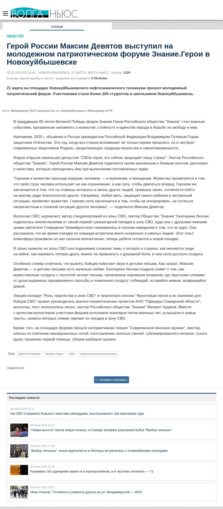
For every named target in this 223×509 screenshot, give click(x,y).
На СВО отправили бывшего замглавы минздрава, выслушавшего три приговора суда (77, 413)
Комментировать (112, 380)
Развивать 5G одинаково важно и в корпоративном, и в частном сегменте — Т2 (92, 471)
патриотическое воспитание (98, 353)
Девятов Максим (29, 353)
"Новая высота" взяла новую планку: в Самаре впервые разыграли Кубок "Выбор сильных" (101, 430)
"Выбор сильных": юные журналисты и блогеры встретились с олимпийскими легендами (99, 450)
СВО (72, 353)
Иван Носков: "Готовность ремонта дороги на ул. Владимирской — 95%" (86, 492)
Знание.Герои (54, 353)
